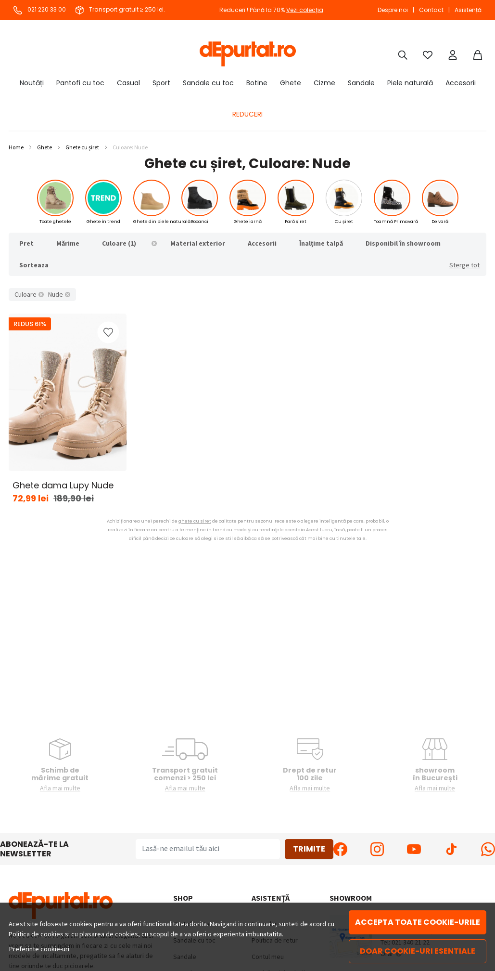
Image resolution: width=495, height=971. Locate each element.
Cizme (324, 83)
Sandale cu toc (208, 83)
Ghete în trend (103, 221)
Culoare (25, 294)
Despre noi (393, 10)
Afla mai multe (60, 788)
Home (16, 147)
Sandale (361, 83)
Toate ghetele (55, 221)
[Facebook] (340, 849)
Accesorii (460, 83)
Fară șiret (295, 221)
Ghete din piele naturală (161, 221)
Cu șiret (344, 221)
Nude (55, 294)
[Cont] (452, 54)
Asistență (468, 10)
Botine (256, 83)
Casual (128, 83)
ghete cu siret (194, 521)
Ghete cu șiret (82, 147)
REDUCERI (247, 114)
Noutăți (32, 83)
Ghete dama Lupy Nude (63, 485)
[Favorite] (427, 54)
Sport (161, 83)
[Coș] (477, 54)
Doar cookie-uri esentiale (417, 951)
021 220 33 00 (39, 9)
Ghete (290, 83)
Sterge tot (464, 265)
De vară (440, 221)
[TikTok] (451, 849)
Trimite (309, 848)
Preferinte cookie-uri (39, 949)
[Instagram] (377, 849)
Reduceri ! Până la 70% (271, 10)
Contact (431, 10)
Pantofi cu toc (80, 83)
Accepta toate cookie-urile (417, 922)
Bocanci (199, 221)
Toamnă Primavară (396, 221)
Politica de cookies (36, 934)
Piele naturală (410, 83)
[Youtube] (414, 849)
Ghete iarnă (248, 221)
